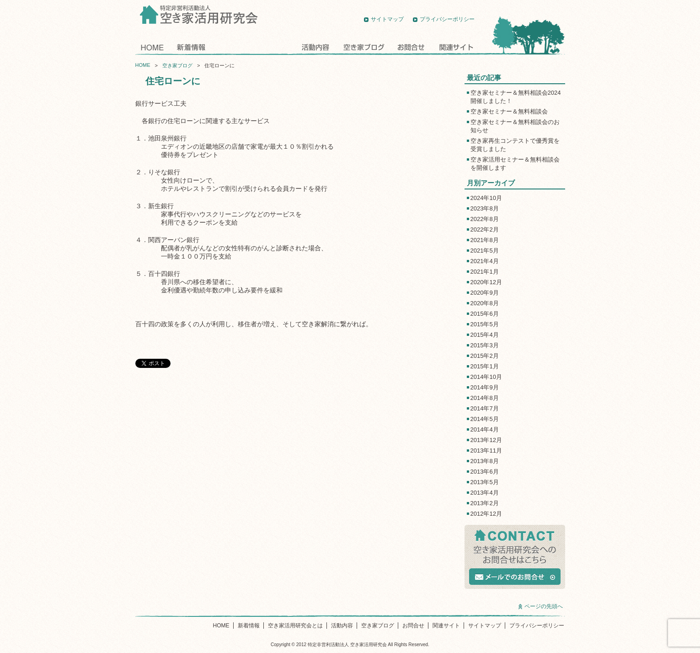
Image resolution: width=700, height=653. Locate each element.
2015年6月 (484, 313)
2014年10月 (486, 376)
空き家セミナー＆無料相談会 (509, 111)
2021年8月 (484, 240)
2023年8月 (484, 208)
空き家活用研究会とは (253, 47)
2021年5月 (484, 250)
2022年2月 (484, 229)
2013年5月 (484, 482)
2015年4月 (484, 334)
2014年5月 (484, 419)
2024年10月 (486, 197)
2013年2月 (484, 503)
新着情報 (190, 47)
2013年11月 (486, 450)
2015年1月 (484, 366)
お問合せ (411, 47)
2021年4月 (484, 261)
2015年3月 (484, 345)
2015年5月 (484, 324)
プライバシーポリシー (447, 19)
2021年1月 (484, 271)
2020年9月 (484, 292)
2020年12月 (486, 282)
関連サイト (455, 47)
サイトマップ (387, 19)
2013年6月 (484, 471)
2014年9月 (484, 387)
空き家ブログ (363, 47)
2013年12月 (486, 440)
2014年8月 (484, 397)
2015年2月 (484, 355)
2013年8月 (484, 461)
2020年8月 (484, 303)
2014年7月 (484, 408)
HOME (152, 47)
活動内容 (315, 47)
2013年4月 (484, 492)
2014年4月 (484, 429)
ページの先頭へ (543, 606)
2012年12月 (486, 513)
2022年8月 (484, 219)
